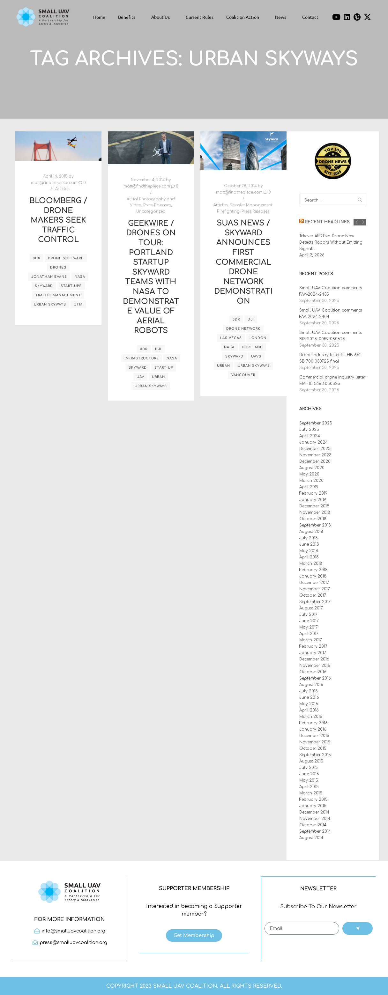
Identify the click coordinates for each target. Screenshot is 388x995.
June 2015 (309, 774)
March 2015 (310, 793)
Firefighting (228, 212)
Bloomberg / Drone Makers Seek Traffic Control (58, 220)
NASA (80, 276)
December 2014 (314, 812)
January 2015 (312, 806)
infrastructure (141, 358)
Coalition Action (244, 17)
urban (158, 377)
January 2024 (313, 442)
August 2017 (311, 608)
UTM (78, 304)
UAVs (256, 356)
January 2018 (312, 576)
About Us (162, 17)
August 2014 (311, 838)
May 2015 (308, 780)
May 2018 (308, 551)
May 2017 (308, 627)
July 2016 (308, 691)
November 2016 (314, 665)
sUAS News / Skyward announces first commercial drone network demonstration (243, 262)
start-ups (71, 286)
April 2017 (308, 633)
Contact (310, 17)
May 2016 (308, 704)
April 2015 (309, 787)
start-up (163, 367)
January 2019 (312, 499)
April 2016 (309, 710)
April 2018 (309, 557)
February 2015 (313, 799)
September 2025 (315, 423)
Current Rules (199, 17)
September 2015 (315, 755)
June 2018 (309, 544)
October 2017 (312, 595)
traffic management (58, 295)
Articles (62, 189)
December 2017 (314, 582)
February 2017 (313, 646)
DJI (158, 349)
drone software (66, 258)
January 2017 (312, 653)
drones (58, 267)
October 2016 (312, 672)
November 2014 (314, 818)
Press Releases (157, 205)
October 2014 (312, 825)
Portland (252, 347)
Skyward (44, 286)
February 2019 (313, 493)
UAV (140, 377)
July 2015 (308, 767)
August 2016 (311, 684)
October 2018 (312, 519)
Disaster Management (250, 205)
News (282, 17)
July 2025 (309, 429)
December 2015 (314, 735)
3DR (36, 258)
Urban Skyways (50, 304)
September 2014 (315, 831)
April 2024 (309, 436)
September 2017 (315, 602)
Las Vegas (231, 338)
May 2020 (309, 474)
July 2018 (308, 538)
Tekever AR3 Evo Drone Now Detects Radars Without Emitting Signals (330, 242)
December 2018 (314, 506)
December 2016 (314, 659)
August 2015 (311, 761)
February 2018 (313, 570)
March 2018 (310, 563)
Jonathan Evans (49, 276)
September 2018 (315, 525)
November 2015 (314, 742)
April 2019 (308, 487)
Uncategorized (151, 212)
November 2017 (314, 589)
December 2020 (315, 461)
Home (99, 17)
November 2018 (314, 512)
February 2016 (313, 723)
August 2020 (312, 468)
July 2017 (308, 614)
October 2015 (312, 748)
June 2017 (309, 621)
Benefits (128, 17)
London (258, 338)
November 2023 (315, 455)
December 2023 (314, 448)
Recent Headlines (327, 222)
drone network (243, 328)
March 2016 (310, 716)
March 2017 (310, 640)
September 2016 (315, 678)
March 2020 (311, 480)
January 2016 (312, 729)
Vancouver (243, 375)
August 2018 (311, 531)
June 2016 (309, 697)
